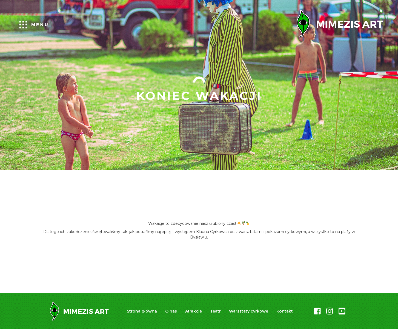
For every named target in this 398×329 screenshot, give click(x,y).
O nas (171, 311)
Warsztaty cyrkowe (248, 311)
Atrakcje (193, 311)
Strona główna (142, 311)
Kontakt (284, 311)
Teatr (215, 311)
